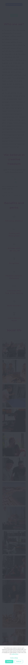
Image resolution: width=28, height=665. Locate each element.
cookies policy (14, 654)
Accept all (9, 661)
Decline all (18, 661)
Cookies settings (14, 658)
